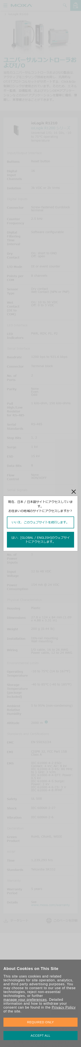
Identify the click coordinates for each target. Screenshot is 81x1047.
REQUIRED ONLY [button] (40, 1022)
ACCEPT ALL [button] (41, 1035)
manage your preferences (25, 999)
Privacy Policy (64, 1007)
